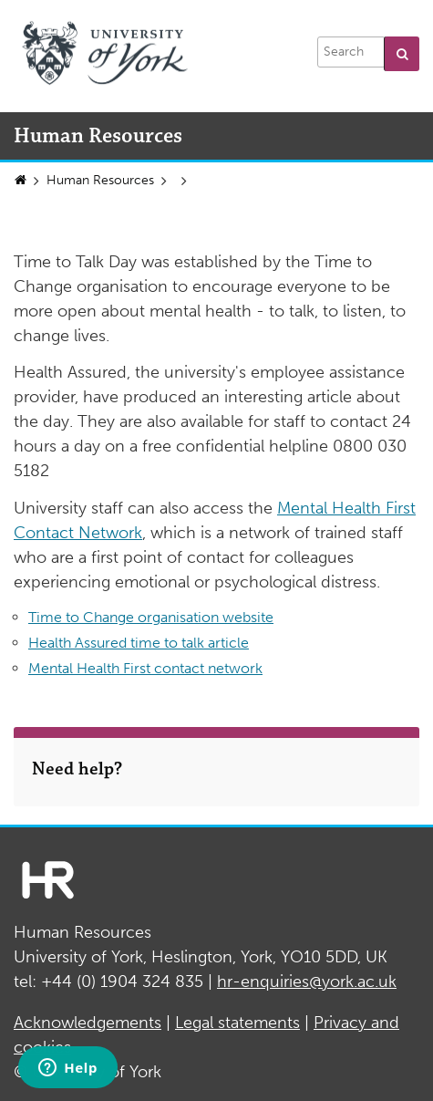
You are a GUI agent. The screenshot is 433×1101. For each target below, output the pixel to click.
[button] (401, 53)
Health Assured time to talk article (138, 642)
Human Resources (100, 180)
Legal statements (237, 1023)
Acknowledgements (87, 1023)
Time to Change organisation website (150, 617)
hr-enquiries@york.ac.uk (307, 981)
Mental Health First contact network (145, 668)
